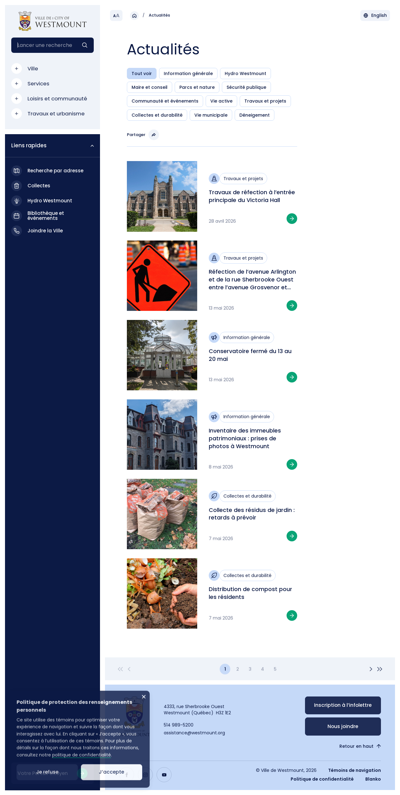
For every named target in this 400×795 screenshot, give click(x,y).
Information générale (188, 73)
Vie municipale (211, 115)
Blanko (373, 779)
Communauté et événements (165, 101)
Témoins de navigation (354, 770)
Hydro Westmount (245, 73)
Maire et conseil (150, 87)
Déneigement (254, 115)
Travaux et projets (265, 101)
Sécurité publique (246, 87)
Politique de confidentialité (322, 779)
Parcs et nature (197, 87)
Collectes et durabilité (157, 115)
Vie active (221, 101)
